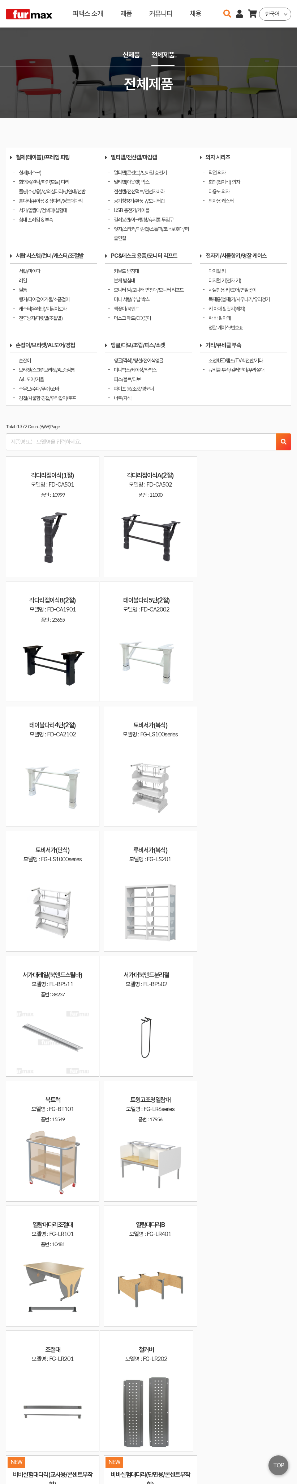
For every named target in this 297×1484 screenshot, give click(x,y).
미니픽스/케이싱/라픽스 (135, 370)
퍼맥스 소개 (88, 13)
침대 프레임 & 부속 (36, 219)
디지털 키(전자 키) (224, 280)
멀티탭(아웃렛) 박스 (131, 182)
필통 (23, 290)
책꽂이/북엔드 (126, 309)
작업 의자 (216, 172)
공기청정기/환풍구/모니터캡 (139, 201)
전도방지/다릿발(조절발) (41, 318)
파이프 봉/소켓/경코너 (134, 389)
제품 (126, 13)
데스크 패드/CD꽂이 (132, 318)
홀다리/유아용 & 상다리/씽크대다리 (50, 201)
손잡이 (25, 360)
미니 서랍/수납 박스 (131, 299)
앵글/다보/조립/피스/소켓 (138, 345)
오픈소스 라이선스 (20, 1475)
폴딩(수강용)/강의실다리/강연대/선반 (52, 191)
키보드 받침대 (126, 271)
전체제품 (163, 55)
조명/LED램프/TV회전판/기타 (235, 360)
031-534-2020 (203, 1461)
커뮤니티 (160, 13)
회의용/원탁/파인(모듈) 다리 (44, 182)
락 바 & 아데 (219, 318)
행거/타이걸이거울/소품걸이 (44, 299)
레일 (23, 280)
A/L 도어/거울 (31, 379)
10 (221, 1361)
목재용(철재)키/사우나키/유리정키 (239, 299)
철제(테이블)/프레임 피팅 (43, 157)
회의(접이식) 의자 (224, 182)
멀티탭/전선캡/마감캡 (134, 157)
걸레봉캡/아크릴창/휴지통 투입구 (143, 219)
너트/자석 (122, 398)
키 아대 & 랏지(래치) (226, 309)
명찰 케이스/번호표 (225, 327)
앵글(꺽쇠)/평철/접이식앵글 (138, 360)
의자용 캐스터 (220, 201)
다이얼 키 (216, 271)
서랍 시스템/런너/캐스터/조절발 (49, 255)
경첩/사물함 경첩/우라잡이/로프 (47, 398)
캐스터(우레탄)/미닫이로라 (42, 309)
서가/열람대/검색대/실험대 (43, 210)
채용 (195, 13)
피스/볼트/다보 (127, 379)
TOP (278, 1465)
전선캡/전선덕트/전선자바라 (139, 191)
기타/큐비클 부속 (223, 345)
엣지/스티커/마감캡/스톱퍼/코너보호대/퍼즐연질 (151, 233)
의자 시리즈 (218, 157)
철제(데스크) (30, 172)
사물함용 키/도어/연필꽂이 (232, 290)
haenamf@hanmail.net (209, 1450)
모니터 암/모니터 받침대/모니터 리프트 (149, 290)
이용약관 (260, 1450)
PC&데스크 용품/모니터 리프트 (144, 255)
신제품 (131, 55)
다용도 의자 (218, 191)
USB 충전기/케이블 (131, 210)
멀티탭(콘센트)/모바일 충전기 (140, 172)
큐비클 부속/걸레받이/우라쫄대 (236, 370)
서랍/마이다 (29, 271)
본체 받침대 (124, 280)
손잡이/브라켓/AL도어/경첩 (45, 345)
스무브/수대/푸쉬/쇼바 (39, 389)
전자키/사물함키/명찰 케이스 (236, 255)
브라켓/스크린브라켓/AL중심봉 (46, 370)
